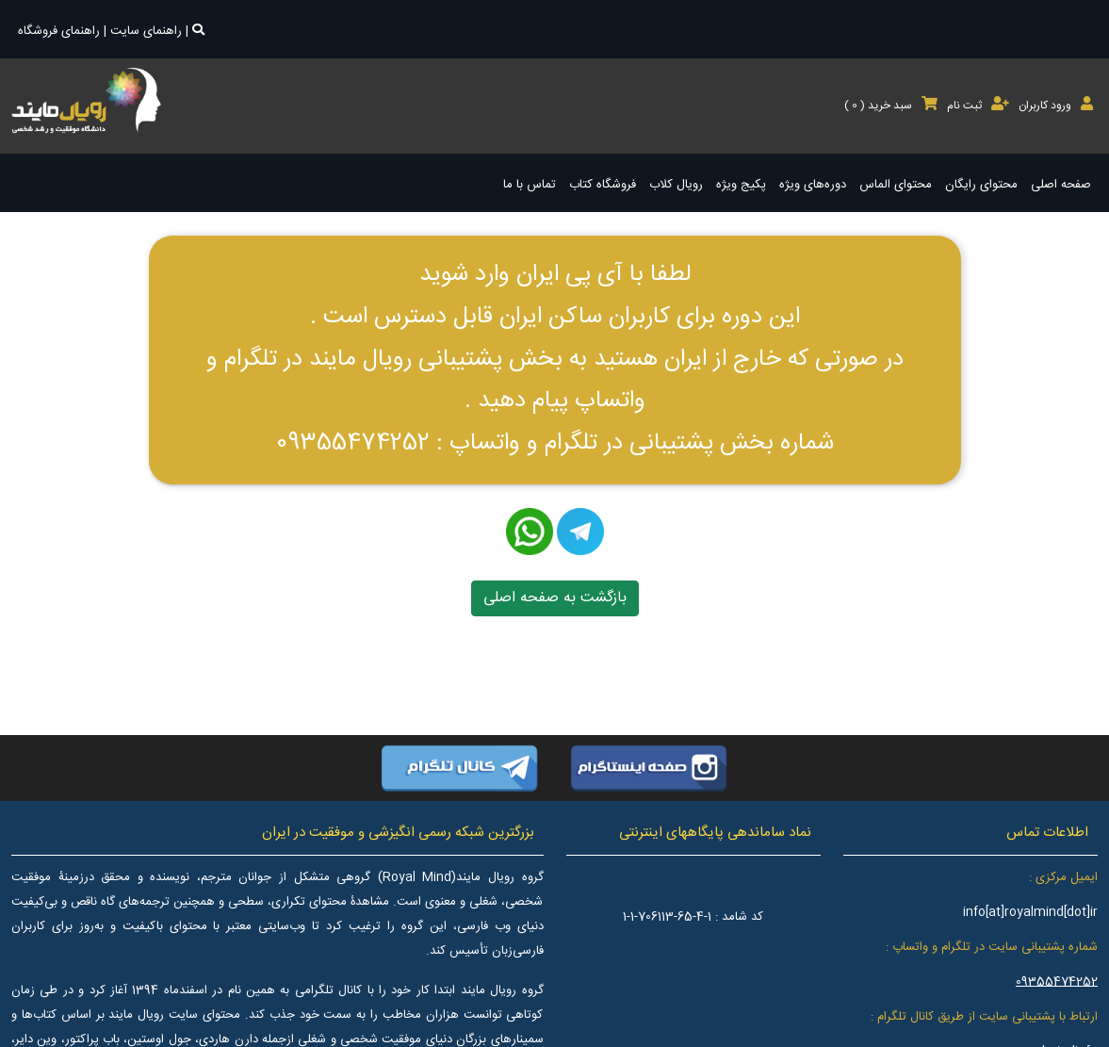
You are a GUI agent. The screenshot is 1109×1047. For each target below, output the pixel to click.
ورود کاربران (1056, 105)
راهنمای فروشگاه (59, 31)
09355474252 (1057, 982)
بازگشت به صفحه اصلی (555, 598)
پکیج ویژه (741, 184)
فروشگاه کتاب (602, 184)
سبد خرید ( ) (891, 105)
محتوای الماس (895, 184)
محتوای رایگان (981, 184)
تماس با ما (529, 184)
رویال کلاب (676, 184)
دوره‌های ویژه (812, 184)
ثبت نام (978, 105)
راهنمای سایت (146, 31)
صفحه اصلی (1061, 184)
